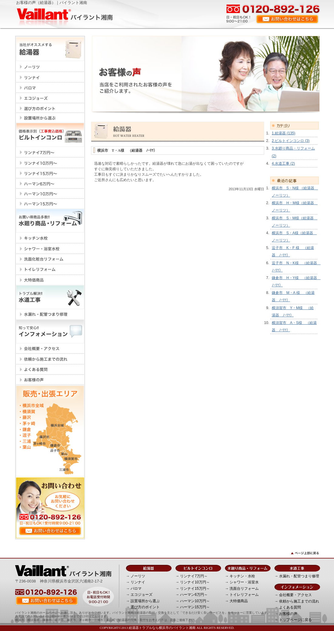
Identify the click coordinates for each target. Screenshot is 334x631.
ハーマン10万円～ (50, 194)
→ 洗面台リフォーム (242, 588)
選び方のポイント (50, 108)
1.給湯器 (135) (283, 133)
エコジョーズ (50, 98)
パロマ (50, 88)
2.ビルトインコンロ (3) (290, 141)
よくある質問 (50, 369)
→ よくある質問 (287, 607)
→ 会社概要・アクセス (293, 595)
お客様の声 (50, 380)
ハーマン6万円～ (50, 183)
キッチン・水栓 (50, 238)
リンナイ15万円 (50, 173)
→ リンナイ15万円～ (193, 588)
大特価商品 (50, 280)
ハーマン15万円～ (50, 203)
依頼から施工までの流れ (50, 359)
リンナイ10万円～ (50, 162)
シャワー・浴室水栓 (50, 248)
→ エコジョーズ (139, 594)
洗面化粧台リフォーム (50, 259)
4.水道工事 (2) (283, 163)
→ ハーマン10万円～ (193, 601)
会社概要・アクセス (50, 348)
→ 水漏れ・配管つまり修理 (296, 576)
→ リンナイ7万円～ (192, 576)
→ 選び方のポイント (143, 607)
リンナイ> (50, 77)
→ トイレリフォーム (242, 594)
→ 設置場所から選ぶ (143, 601)
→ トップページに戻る (293, 620)
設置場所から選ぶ (50, 118)
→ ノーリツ (135, 576)
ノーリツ (50, 66)
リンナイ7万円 (50, 152)
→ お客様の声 (285, 614)
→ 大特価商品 (236, 601)
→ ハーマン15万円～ (193, 607)
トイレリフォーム (50, 269)
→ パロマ (133, 588)
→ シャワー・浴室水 (242, 582)
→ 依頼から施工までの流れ (296, 601)
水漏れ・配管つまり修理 (50, 314)
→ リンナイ (135, 582)
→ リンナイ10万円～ (193, 582)
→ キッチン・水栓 (240, 576)
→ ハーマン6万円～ (192, 594)
